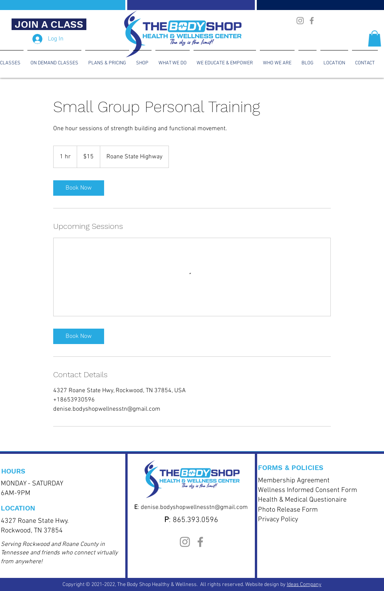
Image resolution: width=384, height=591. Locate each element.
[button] (374, 38)
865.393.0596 (195, 520)
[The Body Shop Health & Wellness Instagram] (300, 20)
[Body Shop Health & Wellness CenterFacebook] (312, 20)
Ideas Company (304, 584)
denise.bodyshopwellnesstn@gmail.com (194, 507)
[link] (78, 188)
